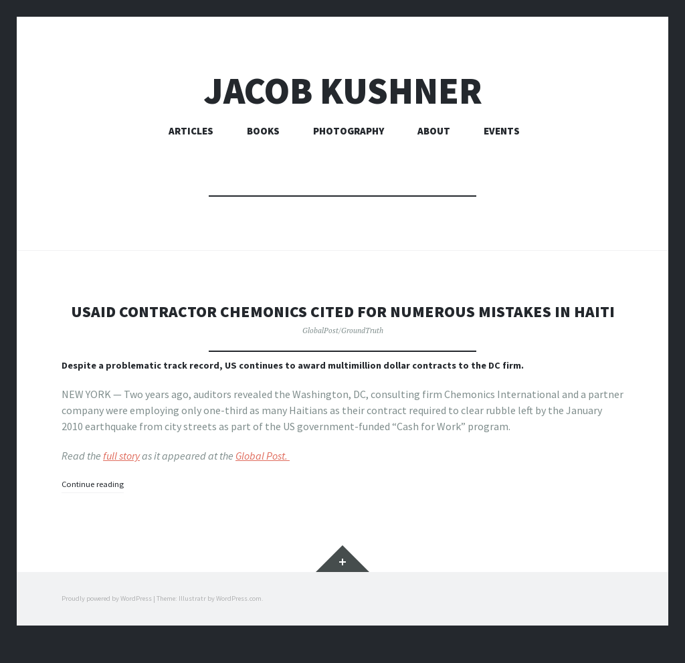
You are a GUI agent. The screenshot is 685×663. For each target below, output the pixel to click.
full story (121, 477)
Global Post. (262, 477)
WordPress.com (239, 619)
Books (263, 130)
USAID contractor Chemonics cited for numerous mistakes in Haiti (342, 321)
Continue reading (96, 505)
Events (502, 130)
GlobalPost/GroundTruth (342, 351)
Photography (348, 130)
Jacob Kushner (342, 90)
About (433, 130)
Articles (191, 130)
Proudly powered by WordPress (107, 619)
